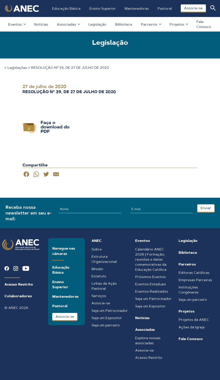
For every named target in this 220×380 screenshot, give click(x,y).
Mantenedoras (137, 8)
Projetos (179, 24)
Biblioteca (123, 24)
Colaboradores (18, 296)
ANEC (96, 240)
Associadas (68, 24)
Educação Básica (66, 8)
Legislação (97, 24)
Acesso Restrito (18, 284)
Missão (97, 269)
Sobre (96, 249)
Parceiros (151, 24)
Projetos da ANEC (194, 319)
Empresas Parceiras (195, 280)
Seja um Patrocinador (109, 310)
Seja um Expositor (106, 318)
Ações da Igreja (192, 327)
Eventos (16, 24)
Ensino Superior (102, 8)
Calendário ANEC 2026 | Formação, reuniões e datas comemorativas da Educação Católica (150, 259)
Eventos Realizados (151, 291)
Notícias (41, 24)
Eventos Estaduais (150, 284)
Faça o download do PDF (55, 127)
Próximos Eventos (150, 277)
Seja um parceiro (105, 325)
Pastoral (165, 8)
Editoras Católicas (194, 272)
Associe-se (193, 8)
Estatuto (98, 276)
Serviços (98, 295)
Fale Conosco (203, 24)
